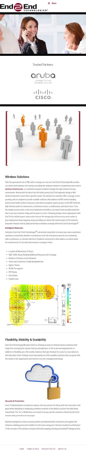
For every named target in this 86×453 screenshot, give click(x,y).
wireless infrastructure (14, 189)
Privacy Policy (49, 449)
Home (21, 449)
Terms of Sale (33, 449)
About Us (62, 449)
